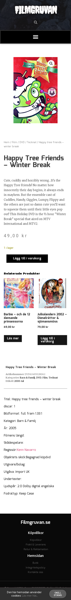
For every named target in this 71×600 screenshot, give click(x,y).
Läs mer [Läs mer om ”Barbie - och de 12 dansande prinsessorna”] (13, 338)
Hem (6, 142)
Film (14, 142)
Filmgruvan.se (35, 522)
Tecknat (31, 142)
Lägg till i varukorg (27, 258)
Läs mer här (29, 596)
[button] (35, 22)
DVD (22, 142)
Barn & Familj (27, 377)
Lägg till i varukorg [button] (48, 340)
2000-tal (19, 381)
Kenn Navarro (26, 450)
